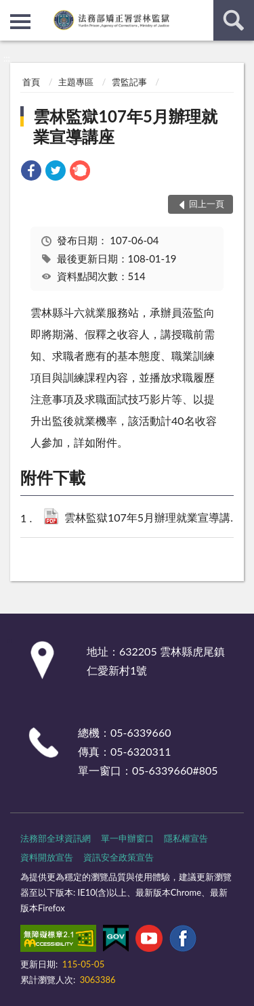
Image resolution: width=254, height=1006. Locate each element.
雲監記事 (129, 81)
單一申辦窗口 (127, 838)
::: (10, 10)
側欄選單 (20, 21)
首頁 (31, 81)
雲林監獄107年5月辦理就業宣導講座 (125, 126)
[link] (31, 172)
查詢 (233, 20)
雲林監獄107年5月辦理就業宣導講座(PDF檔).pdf (155, 518)
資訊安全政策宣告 (118, 857)
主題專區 (75, 81)
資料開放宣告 (46, 857)
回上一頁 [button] (206, 203)
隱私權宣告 (186, 838)
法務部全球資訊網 (55, 838)
